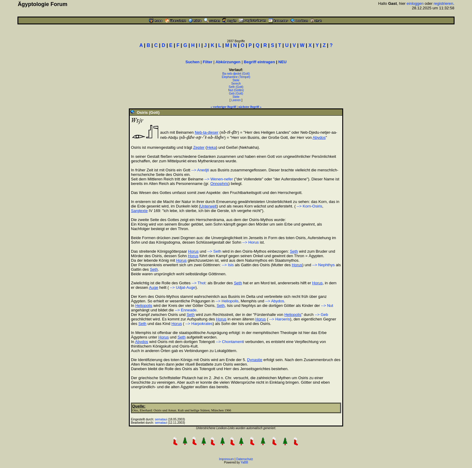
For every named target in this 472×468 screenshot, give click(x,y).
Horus (193, 251)
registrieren (443, 3)
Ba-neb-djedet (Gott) (236, 73)
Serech (236, 83)
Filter (208, 62)
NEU (282, 62)
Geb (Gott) (236, 93)
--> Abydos (274, 301)
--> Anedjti (200, 170)
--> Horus (250, 242)
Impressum (226, 459)
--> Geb (321, 314)
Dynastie (254, 359)
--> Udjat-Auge (182, 287)
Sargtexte (139, 210)
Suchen (192, 62)
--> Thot (199, 283)
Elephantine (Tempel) (236, 77)
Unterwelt (208, 206)
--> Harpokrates (198, 323)
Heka (211, 147)
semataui (161, 419)
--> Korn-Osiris (309, 206)
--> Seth (214, 251)
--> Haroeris (279, 319)
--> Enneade (186, 310)
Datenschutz (244, 459)
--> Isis (228, 265)
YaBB (244, 462)
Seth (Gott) (236, 87)
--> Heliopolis (227, 301)
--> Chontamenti (230, 341)
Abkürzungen (228, 62)
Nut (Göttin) (236, 90)
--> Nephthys (323, 265)
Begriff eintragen (259, 62)
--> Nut (327, 305)
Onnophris (219, 183)
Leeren (236, 100)
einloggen (415, 3)
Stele (236, 80)
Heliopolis (143, 305)
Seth (294, 251)
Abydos (318, 137)
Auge (153, 287)
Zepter (199, 147)
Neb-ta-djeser (207, 132)
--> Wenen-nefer (218, 179)
